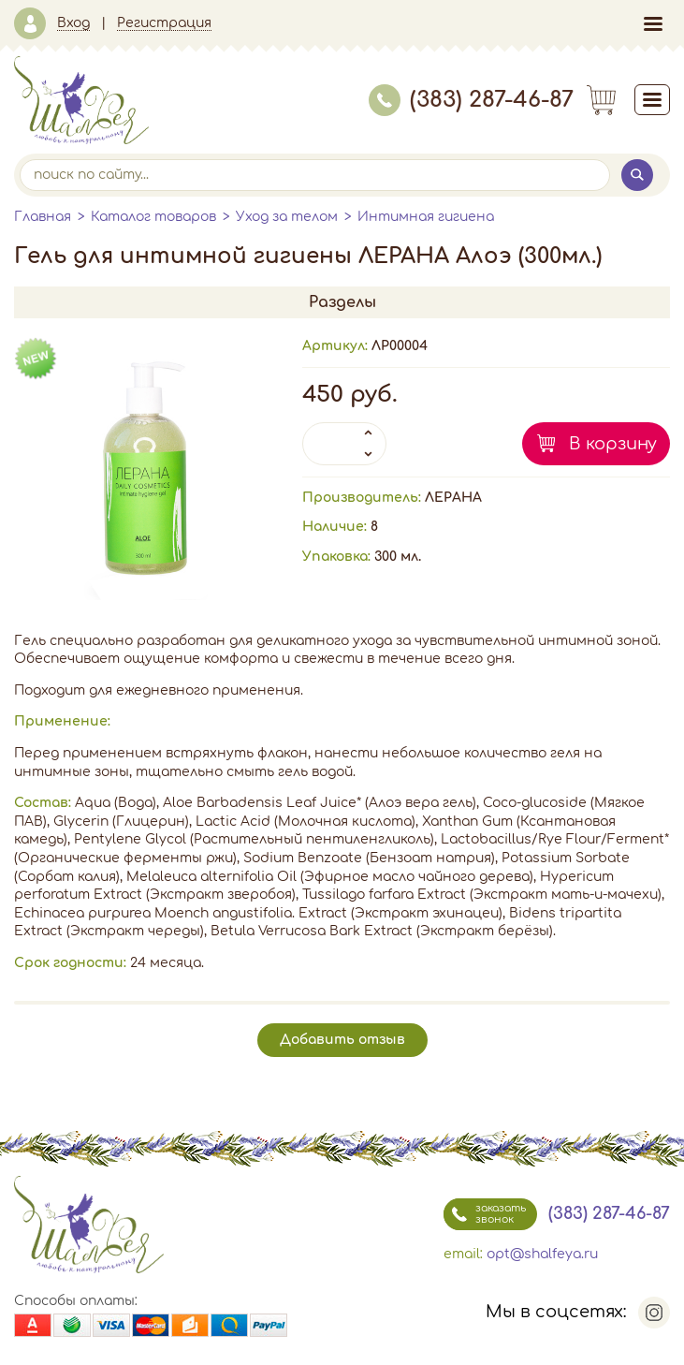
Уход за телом (287, 217)
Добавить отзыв (342, 1040)
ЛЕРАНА (453, 498)
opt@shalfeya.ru (542, 1254)
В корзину (613, 443)
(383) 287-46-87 (471, 99)
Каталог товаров (153, 217)
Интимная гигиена (425, 217)
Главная (42, 217)
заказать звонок (485, 1214)
